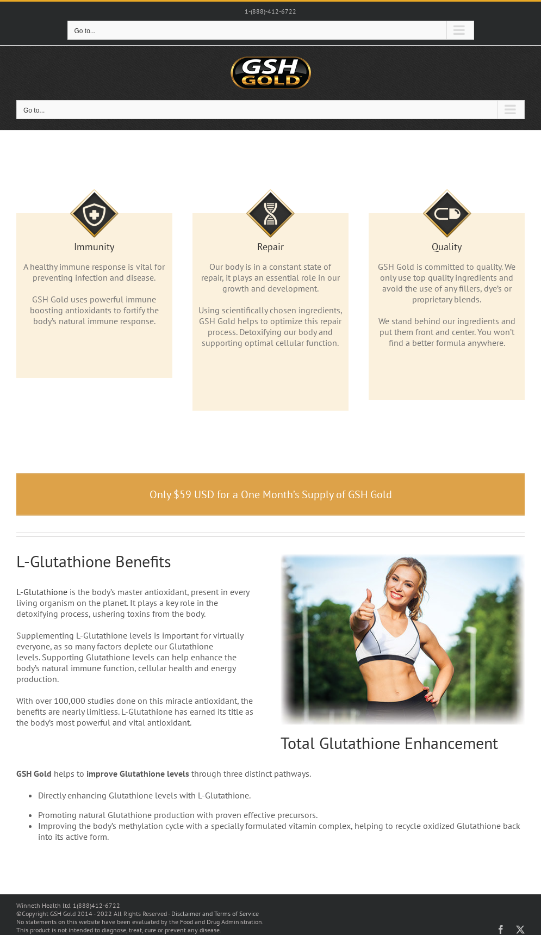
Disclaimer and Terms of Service (215, 913)
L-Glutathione (41, 591)
